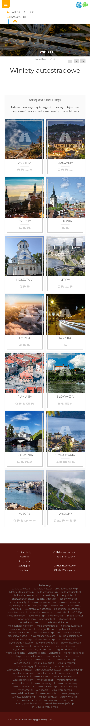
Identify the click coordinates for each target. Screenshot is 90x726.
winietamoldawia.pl (64, 676)
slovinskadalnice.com (70, 635)
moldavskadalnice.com (20, 625)
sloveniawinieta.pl (18, 635)
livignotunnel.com (25, 619)
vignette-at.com (43, 646)
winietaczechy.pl (46, 673)
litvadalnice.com (16, 615)
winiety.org (42, 690)
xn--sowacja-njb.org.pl (29, 700)
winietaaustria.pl (64, 666)
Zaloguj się (24, 565)
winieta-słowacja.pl (44, 663)
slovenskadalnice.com (43, 635)
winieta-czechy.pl (66, 659)
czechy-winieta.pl (46, 598)
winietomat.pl (25, 690)
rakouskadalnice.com (19, 632)
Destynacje (24, 561)
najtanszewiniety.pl (71, 625)
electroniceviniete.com (67, 608)
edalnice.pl (16, 608)
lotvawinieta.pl (47, 619)
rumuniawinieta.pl (44, 632)
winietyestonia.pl (49, 693)
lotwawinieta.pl (66, 619)
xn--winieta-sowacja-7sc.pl (59, 703)
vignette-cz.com (22, 649)
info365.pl (77, 612)
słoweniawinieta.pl (71, 642)
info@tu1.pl (18, 16)
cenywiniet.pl (68, 595)
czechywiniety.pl (19, 602)
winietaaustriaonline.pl (19, 669)
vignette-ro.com (15, 652)
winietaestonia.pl (68, 673)
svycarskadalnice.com (21, 642)
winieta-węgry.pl (27, 666)
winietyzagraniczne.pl (24, 696)
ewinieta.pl (63, 612)
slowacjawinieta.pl (45, 639)
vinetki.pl (16, 656)
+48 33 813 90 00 (22, 12)
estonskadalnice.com (42, 612)
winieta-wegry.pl (67, 663)
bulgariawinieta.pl (71, 592)
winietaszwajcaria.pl (23, 686)
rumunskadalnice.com (69, 632)
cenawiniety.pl (50, 595)
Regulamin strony (65, 556)
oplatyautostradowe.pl (22, 629)
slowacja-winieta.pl (21, 639)
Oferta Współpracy (64, 570)
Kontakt (24, 570)
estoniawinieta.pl (17, 612)
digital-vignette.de (19, 605)
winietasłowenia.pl (47, 686)
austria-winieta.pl (21, 588)
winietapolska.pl (45, 679)
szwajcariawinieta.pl (47, 642)
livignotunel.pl (75, 615)
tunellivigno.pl (23, 646)
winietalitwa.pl (23, 676)
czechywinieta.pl (69, 598)
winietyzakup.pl (48, 696)
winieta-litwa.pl (22, 663)
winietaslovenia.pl (22, 683)
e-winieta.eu (57, 605)
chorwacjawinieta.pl (23, 598)
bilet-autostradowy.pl (66, 588)
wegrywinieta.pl (23, 659)
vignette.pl (55, 652)
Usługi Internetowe (65, 565)
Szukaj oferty (24, 552)
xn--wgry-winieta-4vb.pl (29, 703)
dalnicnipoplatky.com (44, 602)
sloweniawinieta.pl (68, 639)
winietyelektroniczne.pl (24, 693)
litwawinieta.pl (56, 615)
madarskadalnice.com (58, 622)
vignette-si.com (37, 652)
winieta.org (45, 666)
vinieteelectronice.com (66, 656)
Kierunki (24, 556)
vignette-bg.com (65, 646)
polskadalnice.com (69, 629)
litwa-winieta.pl (37, 615)
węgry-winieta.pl (69, 696)
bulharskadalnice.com (26, 595)
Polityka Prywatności (64, 552)
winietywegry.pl (70, 693)
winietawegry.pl (69, 686)
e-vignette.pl (40, 605)
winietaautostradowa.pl (48, 669)
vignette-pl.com (44, 649)
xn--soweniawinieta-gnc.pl (58, 700)
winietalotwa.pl (42, 676)
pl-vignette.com (47, 629)
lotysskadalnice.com (31, 622)
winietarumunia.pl (67, 679)
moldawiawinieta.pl (47, 625)
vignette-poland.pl (66, 649)
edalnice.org (74, 605)
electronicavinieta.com (38, 608)
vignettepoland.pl (74, 652)
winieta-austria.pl (44, 659)
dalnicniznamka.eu (69, 602)
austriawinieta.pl (43, 588)
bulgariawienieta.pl (47, 592)
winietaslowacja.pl (45, 683)
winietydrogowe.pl (62, 690)
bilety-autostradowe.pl (21, 592)
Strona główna (40, 59)
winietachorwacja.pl (23, 673)
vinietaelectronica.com (37, 656)
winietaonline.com (23, 679)
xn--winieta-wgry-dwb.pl (45, 706)
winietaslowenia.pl (68, 683)
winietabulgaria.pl (73, 669)
